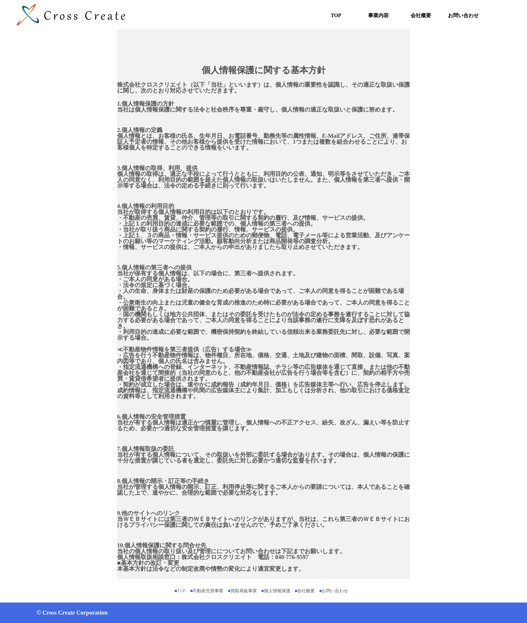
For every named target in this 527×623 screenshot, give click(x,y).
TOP (336, 15)
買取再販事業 (244, 590)
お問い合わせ (463, 15)
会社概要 (421, 15)
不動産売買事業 (209, 590)
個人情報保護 (278, 590)
